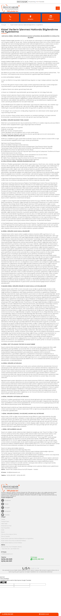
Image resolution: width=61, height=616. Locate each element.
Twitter (5, 504)
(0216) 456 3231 (7, 614)
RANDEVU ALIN (44, 614)
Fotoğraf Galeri (5, 521)
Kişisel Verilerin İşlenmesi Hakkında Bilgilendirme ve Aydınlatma (17, 538)
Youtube (5, 514)
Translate (40, 1)
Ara (10, 17)
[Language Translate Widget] (22, 2)
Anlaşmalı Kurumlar (6, 525)
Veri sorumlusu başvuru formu (9, 534)
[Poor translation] (4, 582)
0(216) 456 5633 (6, 559)
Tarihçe (3, 519)
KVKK (2, 530)
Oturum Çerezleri (5, 536)
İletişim (3, 532)
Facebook (6, 500)
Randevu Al (50, 17)
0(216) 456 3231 (6, 561)
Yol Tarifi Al (30, 17)
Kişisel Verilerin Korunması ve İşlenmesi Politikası (13, 540)
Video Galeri (4, 523)
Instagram (6, 511)
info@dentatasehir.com (7, 438)
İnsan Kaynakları (5, 528)
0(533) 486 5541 (37, 559)
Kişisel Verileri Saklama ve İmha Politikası (11, 542)
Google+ (5, 507)
